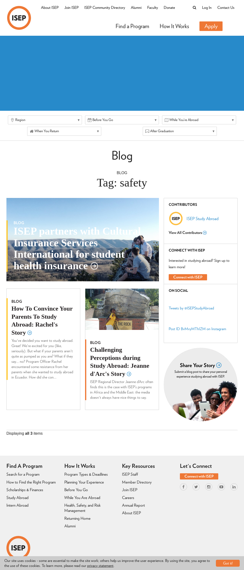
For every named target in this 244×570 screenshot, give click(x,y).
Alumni (136, 7)
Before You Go (76, 489)
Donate (169, 7)
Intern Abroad (17, 505)
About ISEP (50, 7)
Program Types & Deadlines (86, 474)
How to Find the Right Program (31, 482)
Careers (128, 497)
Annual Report (133, 505)
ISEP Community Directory (104, 7)
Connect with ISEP (188, 277)
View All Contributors (188, 232)
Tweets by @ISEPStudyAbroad (191, 308)
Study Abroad (17, 497)
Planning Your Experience (84, 482)
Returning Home (77, 518)
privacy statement (100, 565)
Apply (211, 26)
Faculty (152, 7)
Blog (122, 173)
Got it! (228, 563)
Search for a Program (23, 474)
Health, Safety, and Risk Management (82, 508)
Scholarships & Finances (24, 489)
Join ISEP (71, 7)
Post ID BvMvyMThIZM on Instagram (197, 329)
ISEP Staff (130, 474)
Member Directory (137, 482)
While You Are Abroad (82, 497)
